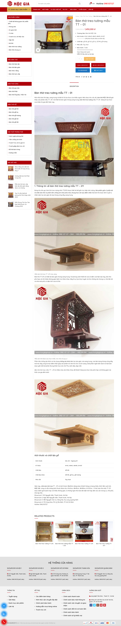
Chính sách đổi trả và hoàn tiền (74, 609)
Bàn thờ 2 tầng (14, 71)
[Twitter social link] (84, 77)
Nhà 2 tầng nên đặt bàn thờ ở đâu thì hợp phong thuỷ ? (22, 168)
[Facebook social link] (82, 77)
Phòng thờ (12, 27)
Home (77, 16)
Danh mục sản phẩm (16, 603)
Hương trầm (13, 153)
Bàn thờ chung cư (15, 50)
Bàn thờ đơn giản (14, 67)
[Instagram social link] (97, 605)
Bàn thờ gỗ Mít (13, 109)
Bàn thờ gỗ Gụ (13, 112)
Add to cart (90, 59)
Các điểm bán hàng (43, 596)
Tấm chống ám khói (15, 139)
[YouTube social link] (101, 605)
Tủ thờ (11, 33)
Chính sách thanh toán (71, 596)
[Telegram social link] (91, 77)
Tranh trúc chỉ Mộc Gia (16, 36)
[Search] (59, 4)
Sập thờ (11, 40)
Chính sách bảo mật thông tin (74, 600)
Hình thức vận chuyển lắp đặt (46, 600)
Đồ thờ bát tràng (14, 149)
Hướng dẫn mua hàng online (46, 606)
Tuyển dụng (13, 596)
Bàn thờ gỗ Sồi (13, 122)
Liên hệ (11, 606)
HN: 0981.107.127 (83, 65)
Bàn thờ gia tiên (14, 88)
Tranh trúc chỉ (41, 610)
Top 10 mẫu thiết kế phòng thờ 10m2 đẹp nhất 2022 (22, 195)
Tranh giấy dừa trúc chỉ (17, 146)
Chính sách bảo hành (43, 603)
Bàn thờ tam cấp (14, 74)
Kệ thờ (11, 43)
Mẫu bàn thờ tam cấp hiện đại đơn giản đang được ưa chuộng (22, 186)
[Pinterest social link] (86, 77)
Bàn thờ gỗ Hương (15, 115)
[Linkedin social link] (88, 77)
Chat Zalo (98, 70)
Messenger (82, 70)
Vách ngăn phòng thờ (16, 136)
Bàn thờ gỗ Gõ (13, 119)
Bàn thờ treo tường (15, 46)
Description (74, 86)
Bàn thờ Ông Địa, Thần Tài (17, 95)
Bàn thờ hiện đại (14, 64)
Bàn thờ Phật (13, 91)
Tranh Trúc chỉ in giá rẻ (16, 143)
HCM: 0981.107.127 (98, 65)
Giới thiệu (12, 600)
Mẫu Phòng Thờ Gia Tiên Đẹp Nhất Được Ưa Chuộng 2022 (22, 204)
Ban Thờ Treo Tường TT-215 (44, 543)
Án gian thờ (13, 30)
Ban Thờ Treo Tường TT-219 (84, 543)
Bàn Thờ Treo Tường (86, 16)
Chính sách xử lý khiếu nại (72, 615)
